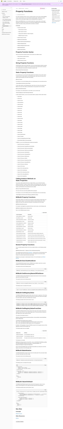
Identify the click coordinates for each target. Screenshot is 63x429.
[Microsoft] (1, 1)
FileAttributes (30, 252)
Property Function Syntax (56, 10)
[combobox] (6, 9)
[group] (31, 290)
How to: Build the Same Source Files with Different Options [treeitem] (6, 23)
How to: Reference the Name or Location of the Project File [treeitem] (7, 20)
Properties (26, 8)
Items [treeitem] (2, 27)
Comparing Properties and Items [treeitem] (6, 32)
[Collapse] (11, 8)
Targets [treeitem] (3, 29)
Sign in (61, 1)
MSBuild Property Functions (56, 15)
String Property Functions (55, 11)
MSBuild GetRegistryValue (56, 21)
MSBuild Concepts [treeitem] (4, 11)
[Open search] (59, 1)
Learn (17, 8)
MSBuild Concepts (21, 8)
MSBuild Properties (19, 413)
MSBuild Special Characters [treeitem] (6, 34)
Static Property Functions (55, 12)
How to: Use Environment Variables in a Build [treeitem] (6, 17)
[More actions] (46, 8)
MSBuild (17, 418)
